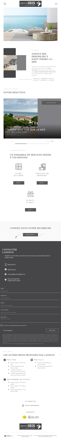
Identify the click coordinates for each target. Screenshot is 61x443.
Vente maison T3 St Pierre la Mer (18, 387)
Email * (3, 302)
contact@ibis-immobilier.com (16, 274)
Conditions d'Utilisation (31, 343)
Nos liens (40, 436)
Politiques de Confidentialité (20, 343)
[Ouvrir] (5, 4)
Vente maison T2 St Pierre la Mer (18, 383)
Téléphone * (5, 309)
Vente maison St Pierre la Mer (17, 363)
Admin (54, 435)
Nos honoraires (37, 435)
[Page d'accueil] (30, 4)
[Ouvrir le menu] (56, 4)
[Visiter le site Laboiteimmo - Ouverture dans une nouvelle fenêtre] (9, 436)
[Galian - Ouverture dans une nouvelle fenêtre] (33, 417)
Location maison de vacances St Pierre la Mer (17, 370)
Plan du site (43, 435)
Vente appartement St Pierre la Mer (17, 367)
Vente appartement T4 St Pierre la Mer (18, 390)
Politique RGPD (45, 436)
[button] (52, 141)
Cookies (50, 436)
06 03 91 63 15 (11, 264)
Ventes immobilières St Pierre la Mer (44, 363)
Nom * (3, 288)
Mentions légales (49, 435)
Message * (4, 317)
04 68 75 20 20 (11, 269)
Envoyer (52, 330)
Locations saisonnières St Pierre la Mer (44, 367)
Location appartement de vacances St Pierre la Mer (18, 374)
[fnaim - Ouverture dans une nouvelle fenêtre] (24, 417)
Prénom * (4, 295)
